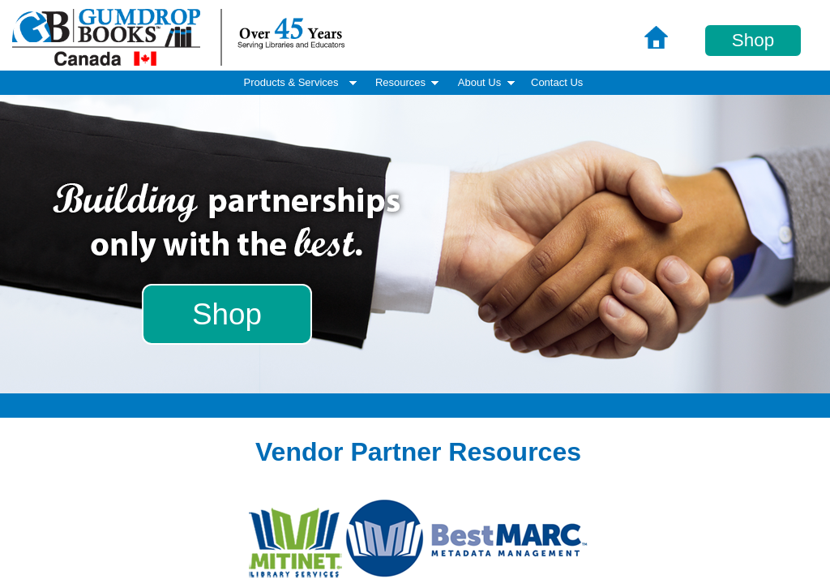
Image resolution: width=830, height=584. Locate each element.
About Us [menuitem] (488, 82)
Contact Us (557, 82)
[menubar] (415, 83)
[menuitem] (557, 83)
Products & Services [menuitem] (301, 82)
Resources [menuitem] (408, 82)
